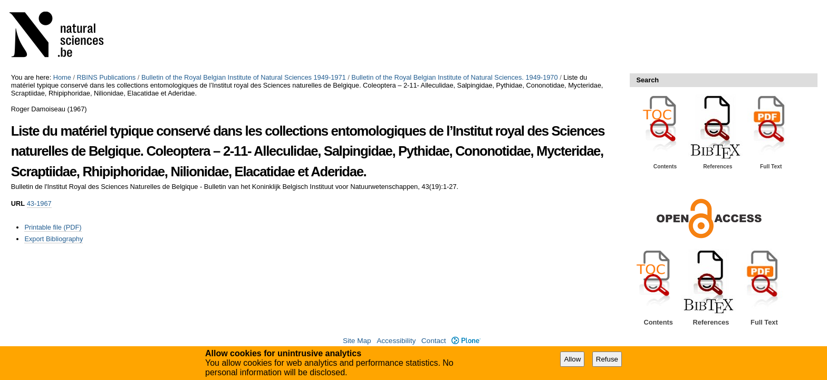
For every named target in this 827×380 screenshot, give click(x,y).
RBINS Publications (106, 77)
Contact (433, 341)
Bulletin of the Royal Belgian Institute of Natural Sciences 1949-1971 (243, 77)
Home (62, 77)
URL (18, 203)
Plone (466, 341)
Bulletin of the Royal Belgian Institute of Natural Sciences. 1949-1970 (454, 77)
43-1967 (39, 203)
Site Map (357, 341)
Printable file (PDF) (52, 227)
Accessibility (396, 341)
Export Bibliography (53, 239)
